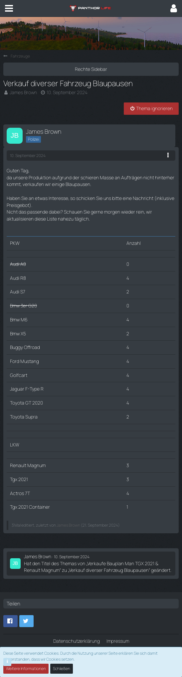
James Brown (23, 92)
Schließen (61, 668)
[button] (9, 8)
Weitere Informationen (26, 668)
